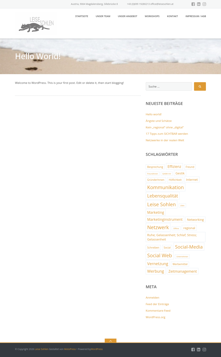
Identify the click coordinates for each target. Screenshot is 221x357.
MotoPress (70, 349)
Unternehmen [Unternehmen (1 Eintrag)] (182, 256)
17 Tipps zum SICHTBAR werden (167, 134)
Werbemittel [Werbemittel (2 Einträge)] (180, 264)
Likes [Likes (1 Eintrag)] (182, 205)
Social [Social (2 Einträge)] (167, 247)
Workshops (152, 16)
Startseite (81, 16)
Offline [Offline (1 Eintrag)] (176, 228)
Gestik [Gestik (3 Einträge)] (179, 173)
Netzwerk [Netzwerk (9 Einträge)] (158, 227)
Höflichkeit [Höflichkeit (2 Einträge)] (175, 180)
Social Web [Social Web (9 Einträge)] (159, 255)
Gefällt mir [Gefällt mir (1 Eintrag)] (166, 174)
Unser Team (103, 16)
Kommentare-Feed (158, 310)
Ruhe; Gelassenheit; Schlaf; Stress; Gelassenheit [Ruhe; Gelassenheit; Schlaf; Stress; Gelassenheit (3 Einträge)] (172, 237)
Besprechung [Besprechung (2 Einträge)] (155, 167)
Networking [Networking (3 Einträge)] (195, 219)
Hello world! (154, 114)
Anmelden (152, 297)
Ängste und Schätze (159, 121)
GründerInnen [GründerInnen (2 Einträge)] (155, 180)
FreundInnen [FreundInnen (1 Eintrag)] (152, 174)
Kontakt (172, 16)
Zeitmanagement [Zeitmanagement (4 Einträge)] (182, 271)
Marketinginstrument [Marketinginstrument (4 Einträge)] (165, 219)
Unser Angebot (127, 16)
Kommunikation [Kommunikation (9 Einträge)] (165, 187)
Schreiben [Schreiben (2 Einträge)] (153, 247)
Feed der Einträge (157, 304)
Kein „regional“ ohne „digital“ (165, 127)
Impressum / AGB (195, 16)
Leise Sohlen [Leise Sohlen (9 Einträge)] (161, 204)
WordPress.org (155, 317)
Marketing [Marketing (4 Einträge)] (155, 212)
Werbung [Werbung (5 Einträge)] (155, 271)
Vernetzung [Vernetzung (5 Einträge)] (157, 263)
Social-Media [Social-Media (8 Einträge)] (189, 247)
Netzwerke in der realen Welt (165, 140)
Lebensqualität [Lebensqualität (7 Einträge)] (162, 196)
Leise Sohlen (41, 349)
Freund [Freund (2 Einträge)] (190, 167)
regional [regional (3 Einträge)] (189, 228)
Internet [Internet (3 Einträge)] (192, 179)
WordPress (97, 349)
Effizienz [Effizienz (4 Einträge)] (174, 166)
